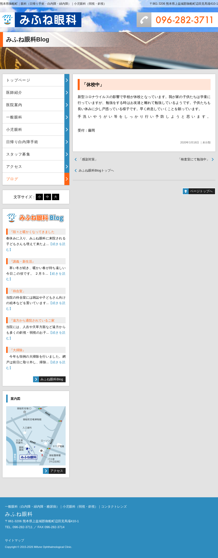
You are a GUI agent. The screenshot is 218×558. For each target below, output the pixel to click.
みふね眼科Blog (51, 379)
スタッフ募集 (18, 154)
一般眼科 (14, 117)
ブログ (12, 179)
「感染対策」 (88, 159)
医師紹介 (14, 92)
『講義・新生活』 (22, 261)
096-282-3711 (177, 19)
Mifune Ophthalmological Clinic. (53, 546)
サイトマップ (14, 540)
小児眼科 (14, 129)
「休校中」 (93, 84)
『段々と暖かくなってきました (32, 232)
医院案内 (14, 105)
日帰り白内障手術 (22, 142)
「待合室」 (18, 291)
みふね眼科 (40, 19)
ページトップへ (201, 191)
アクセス (14, 166)
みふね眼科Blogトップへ (96, 170)
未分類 (206, 142)
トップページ (18, 80)
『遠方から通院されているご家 (32, 320)
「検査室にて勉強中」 (194, 159)
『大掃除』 (18, 350)
